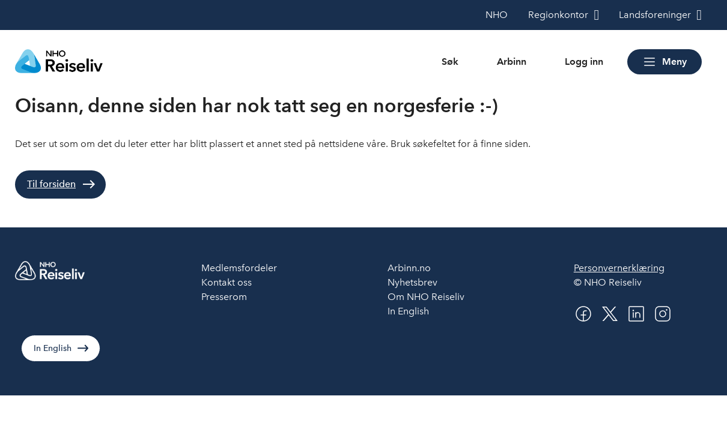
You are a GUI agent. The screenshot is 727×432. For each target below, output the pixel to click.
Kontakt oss (226, 282)
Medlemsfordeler (239, 268)
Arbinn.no (409, 268)
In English (52, 348)
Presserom (224, 296)
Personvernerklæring (619, 268)
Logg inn (584, 61)
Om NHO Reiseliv (426, 296)
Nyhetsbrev (412, 282)
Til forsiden (51, 184)
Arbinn (511, 61)
